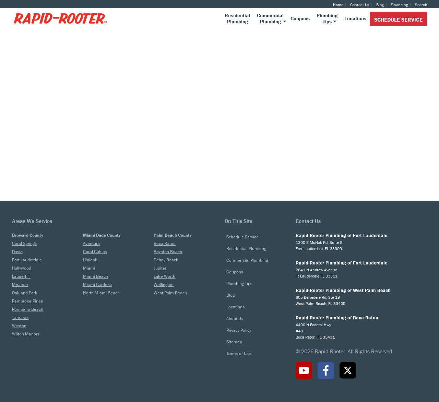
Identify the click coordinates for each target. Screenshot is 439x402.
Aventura (91, 243)
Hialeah (90, 260)
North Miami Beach (101, 293)
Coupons (234, 272)
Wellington (164, 284)
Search (421, 4)
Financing (399, 4)
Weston (19, 326)
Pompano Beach (27, 309)
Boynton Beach (168, 252)
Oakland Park (24, 293)
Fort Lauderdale (27, 260)
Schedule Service (398, 19)
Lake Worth (164, 276)
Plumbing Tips (239, 283)
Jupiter (160, 268)
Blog (380, 4)
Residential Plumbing (246, 248)
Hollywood (21, 268)
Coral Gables (95, 252)
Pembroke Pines (27, 301)
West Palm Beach (170, 293)
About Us (234, 318)
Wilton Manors (25, 334)
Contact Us (359, 4)
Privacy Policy (238, 330)
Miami (89, 268)
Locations (235, 307)
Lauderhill (21, 276)
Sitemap (234, 342)
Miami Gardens (97, 284)
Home (338, 4)
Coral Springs (24, 243)
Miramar (20, 284)
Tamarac (20, 317)
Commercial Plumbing (247, 260)
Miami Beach (95, 276)
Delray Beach (166, 260)
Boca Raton (165, 243)
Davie (17, 252)
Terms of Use (238, 353)
